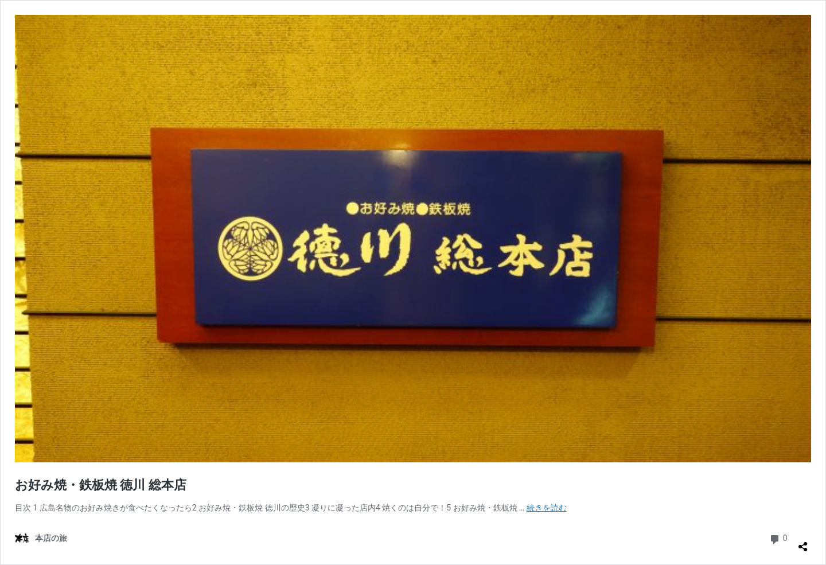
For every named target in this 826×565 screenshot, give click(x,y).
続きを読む (547, 507)
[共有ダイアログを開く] (803, 542)
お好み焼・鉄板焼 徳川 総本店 (100, 485)
